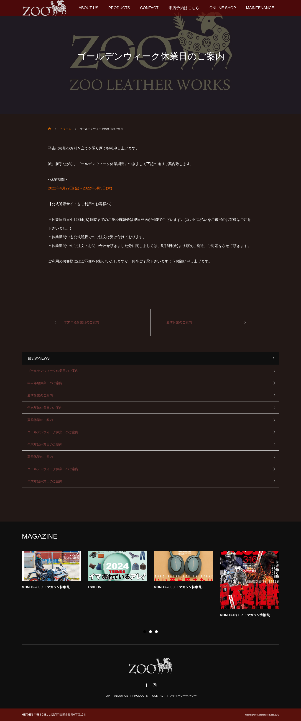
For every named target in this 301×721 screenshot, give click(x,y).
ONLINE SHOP (222, 8)
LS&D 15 (94, 587)
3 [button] (156, 631)
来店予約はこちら (183, 8)
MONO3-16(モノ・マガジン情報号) (245, 615)
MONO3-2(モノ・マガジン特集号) (178, 587)
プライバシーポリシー (183, 695)
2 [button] (150, 631)
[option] (154, 585)
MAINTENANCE (260, 8)
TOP (107, 695)
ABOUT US (88, 8)
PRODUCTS (119, 8)
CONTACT (149, 8)
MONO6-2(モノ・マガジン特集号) (46, 587)
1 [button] (144, 631)
